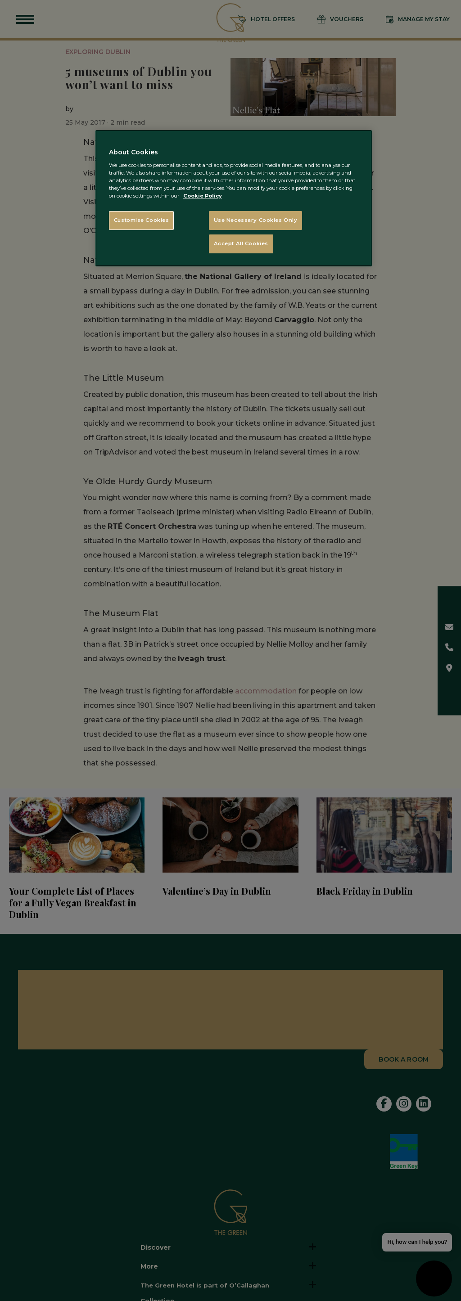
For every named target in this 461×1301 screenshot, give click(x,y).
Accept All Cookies (241, 243)
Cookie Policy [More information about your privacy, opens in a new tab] (202, 196)
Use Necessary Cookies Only (256, 220)
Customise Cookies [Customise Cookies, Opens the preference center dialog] (141, 220)
